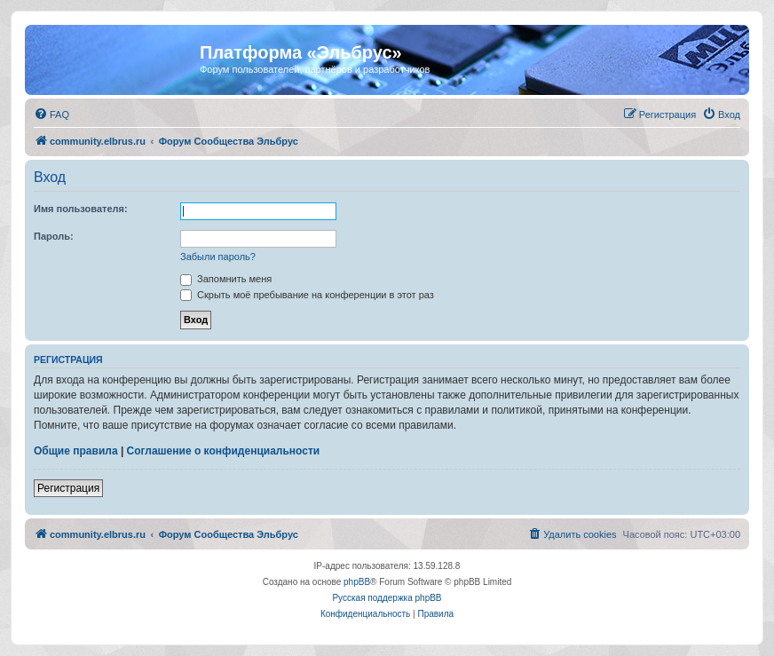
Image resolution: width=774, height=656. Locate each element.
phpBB (357, 582)
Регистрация (68, 488)
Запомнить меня (226, 278)
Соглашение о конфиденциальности (223, 451)
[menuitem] (51, 114)
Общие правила (76, 451)
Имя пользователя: (81, 208)
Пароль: (54, 236)
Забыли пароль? (218, 256)
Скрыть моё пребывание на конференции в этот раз (307, 294)
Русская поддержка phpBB (386, 598)
